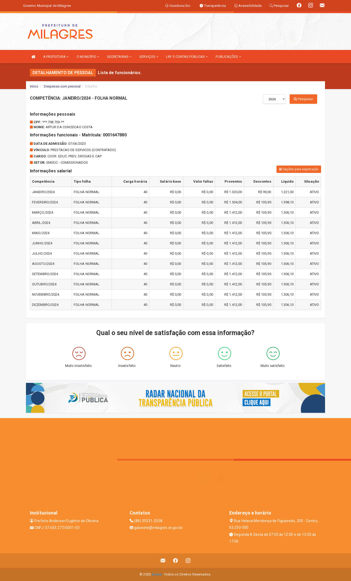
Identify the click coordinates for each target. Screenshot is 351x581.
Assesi (157, 574)
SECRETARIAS (119, 57)
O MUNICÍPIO (88, 57)
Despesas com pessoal (62, 86)
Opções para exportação (298, 169)
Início (34, 86)
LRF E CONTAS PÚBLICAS (187, 57)
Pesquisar (303, 99)
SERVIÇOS (148, 57)
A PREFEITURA (55, 57)
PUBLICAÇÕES (228, 57)
